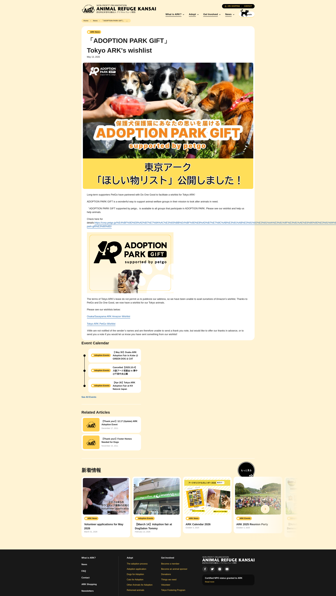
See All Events (89, 397)
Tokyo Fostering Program (173, 590)
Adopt (187, 14)
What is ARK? (168, 14)
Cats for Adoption (135, 580)
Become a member (170, 564)
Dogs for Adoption (135, 574)
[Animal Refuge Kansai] (119, 8)
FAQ (84, 571)
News (223, 14)
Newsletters (88, 591)
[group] (106, 507)
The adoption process (137, 564)
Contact (86, 578)
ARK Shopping (89, 584)
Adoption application (136, 569)
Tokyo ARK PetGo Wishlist (101, 324)
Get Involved (205, 14)
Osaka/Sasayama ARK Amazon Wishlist (108, 316)
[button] (265, 509)
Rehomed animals (135, 590)
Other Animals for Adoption (140, 585)
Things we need (168, 580)
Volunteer (165, 585)
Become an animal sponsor (174, 569)
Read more (209, 582)
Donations (166, 574)
